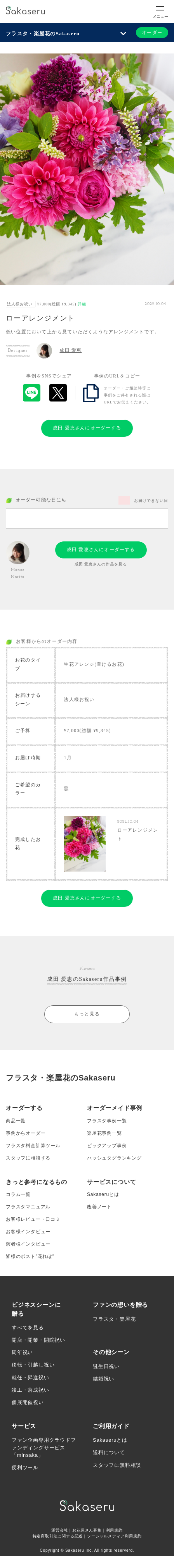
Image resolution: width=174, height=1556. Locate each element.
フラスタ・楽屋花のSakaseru (43, 33)
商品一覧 (16, 1120)
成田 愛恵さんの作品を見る (101, 564)
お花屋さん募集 (87, 1530)
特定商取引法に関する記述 (58, 1536)
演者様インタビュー (28, 1244)
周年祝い (22, 1352)
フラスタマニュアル (28, 1207)
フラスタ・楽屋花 (114, 1319)
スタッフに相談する (28, 1158)
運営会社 (59, 1530)
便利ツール (25, 1467)
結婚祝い (103, 1379)
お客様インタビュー (28, 1231)
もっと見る (87, 1014)
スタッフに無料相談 (117, 1465)
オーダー (152, 32)
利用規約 (114, 1530)
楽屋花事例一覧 (104, 1133)
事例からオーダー (25, 1133)
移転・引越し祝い (33, 1365)
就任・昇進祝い (30, 1377)
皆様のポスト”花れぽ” (30, 1256)
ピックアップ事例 (107, 1145)
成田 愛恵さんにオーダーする (87, 428)
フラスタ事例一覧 (107, 1120)
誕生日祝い (106, 1366)
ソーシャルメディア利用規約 (114, 1536)
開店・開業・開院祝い (38, 1340)
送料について (109, 1452)
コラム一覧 (18, 1194)
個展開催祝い (28, 1402)
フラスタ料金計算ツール (33, 1145)
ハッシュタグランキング (114, 1158)
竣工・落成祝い (30, 1390)
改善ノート (99, 1207)
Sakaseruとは (103, 1194)
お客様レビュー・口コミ (33, 1219)
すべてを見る (28, 1327)
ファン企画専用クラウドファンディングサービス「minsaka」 (44, 1447)
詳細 (82, 304)
